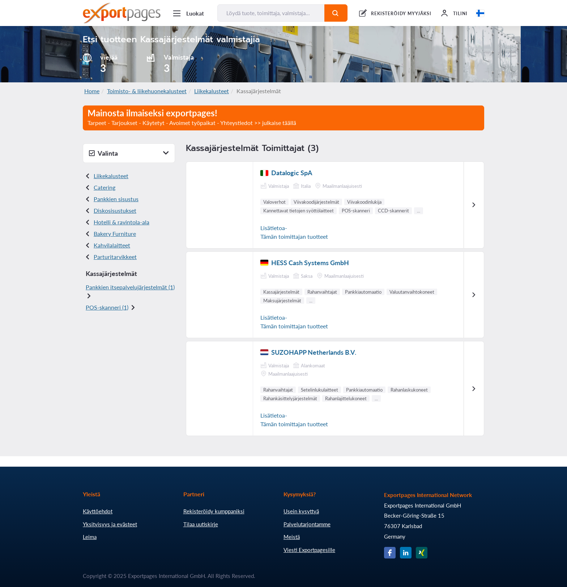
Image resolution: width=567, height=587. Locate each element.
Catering (104, 187)
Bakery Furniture (115, 233)
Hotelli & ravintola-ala (121, 222)
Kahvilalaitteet (112, 245)
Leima (90, 537)
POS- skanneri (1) (107, 307)
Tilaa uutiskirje (200, 524)
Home (91, 90)
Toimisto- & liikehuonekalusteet (147, 90)
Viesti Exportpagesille (309, 550)
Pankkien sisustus (116, 198)
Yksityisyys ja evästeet (110, 524)
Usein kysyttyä (301, 511)
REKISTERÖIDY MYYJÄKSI (401, 13)
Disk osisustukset (115, 210)
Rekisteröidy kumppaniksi (213, 511)
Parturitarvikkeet (115, 256)
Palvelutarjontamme (307, 524)
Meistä (292, 537)
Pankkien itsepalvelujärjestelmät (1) (130, 287)
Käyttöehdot (97, 511)
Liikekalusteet (211, 90)
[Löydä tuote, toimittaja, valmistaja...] (271, 13)
